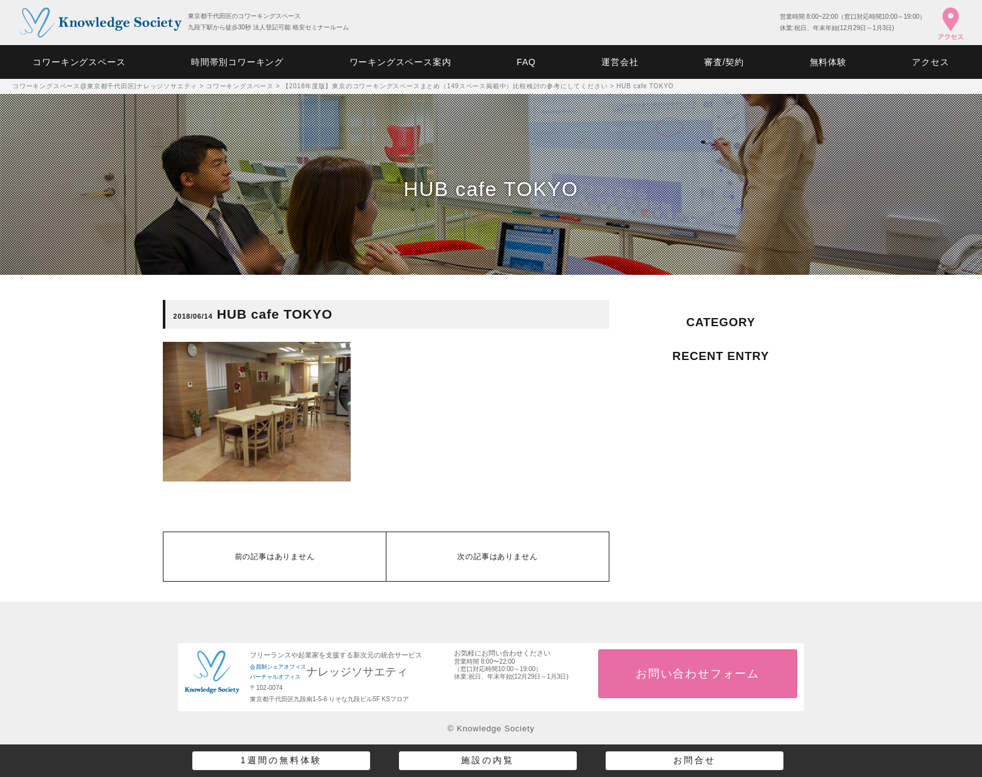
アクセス (930, 62)
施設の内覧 (487, 760)
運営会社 (619, 62)
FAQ (526, 62)
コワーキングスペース (79, 62)
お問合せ (694, 760)
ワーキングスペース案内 (400, 62)
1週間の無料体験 (281, 760)
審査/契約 (724, 62)
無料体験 (828, 62)
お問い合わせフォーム (698, 673)
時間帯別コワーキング (237, 62)
